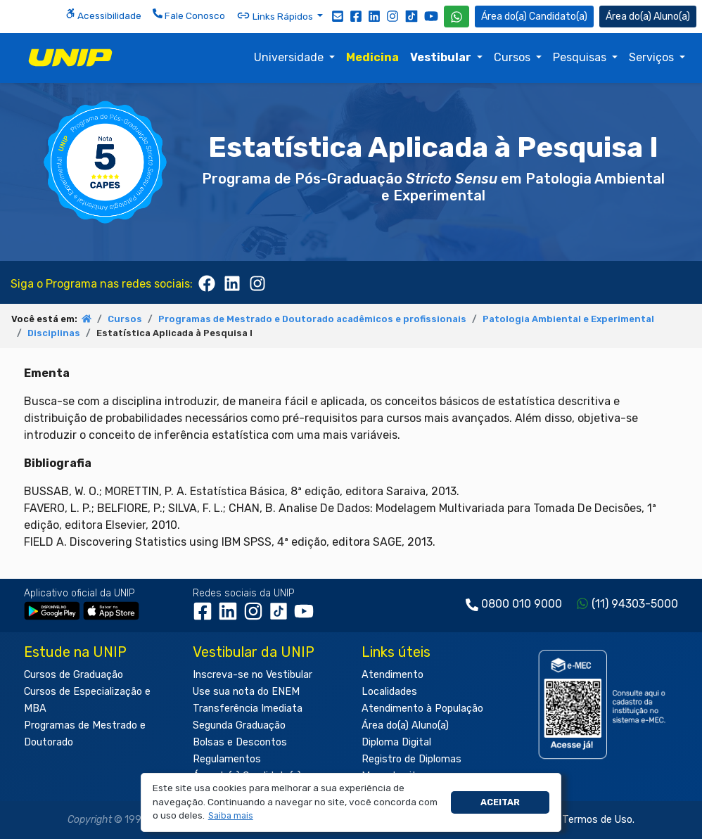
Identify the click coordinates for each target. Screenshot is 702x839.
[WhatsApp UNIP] (456, 16)
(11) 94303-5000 (635, 603)
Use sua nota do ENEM (246, 692)
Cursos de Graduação (73, 675)
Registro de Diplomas (411, 759)
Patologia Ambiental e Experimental (568, 319)
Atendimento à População (422, 709)
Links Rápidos (275, 15)
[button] (230, 816)
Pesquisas (581, 57)
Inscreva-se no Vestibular (252, 675)
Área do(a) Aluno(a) (405, 725)
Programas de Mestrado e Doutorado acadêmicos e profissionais (312, 319)
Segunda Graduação (239, 725)
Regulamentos (227, 759)
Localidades (389, 692)
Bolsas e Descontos (240, 742)
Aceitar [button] (500, 802)
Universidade (290, 57)
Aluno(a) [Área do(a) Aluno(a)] (648, 17)
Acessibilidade (103, 14)
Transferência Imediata (247, 709)
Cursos (513, 57)
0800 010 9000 (521, 603)
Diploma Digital (396, 742)
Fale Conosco (189, 14)
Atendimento (392, 675)
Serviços (653, 57)
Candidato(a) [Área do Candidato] (534, 17)
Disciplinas (53, 333)
